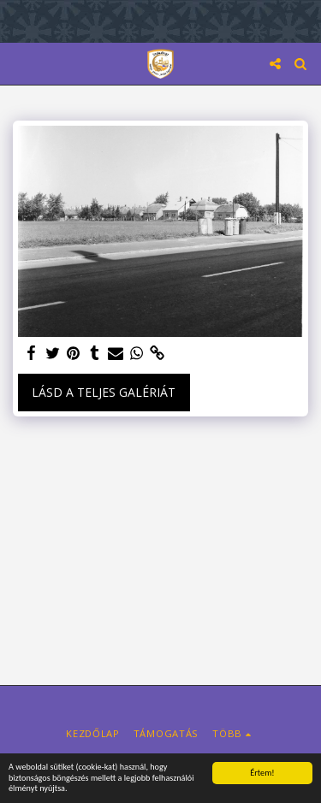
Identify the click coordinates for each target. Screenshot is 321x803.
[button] (18, 62)
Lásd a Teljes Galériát (103, 392)
